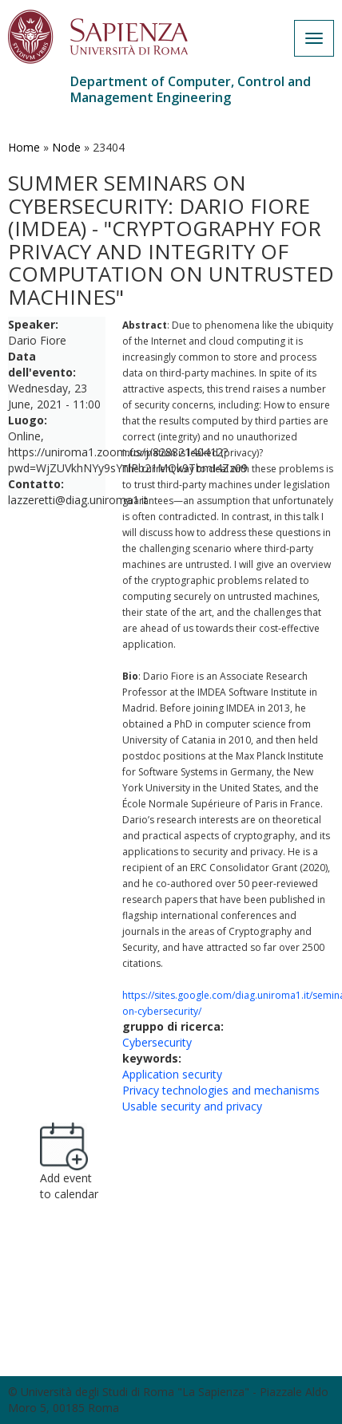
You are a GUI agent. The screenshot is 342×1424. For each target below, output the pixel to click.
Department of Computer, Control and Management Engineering (190, 89)
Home (24, 147)
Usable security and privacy (192, 1106)
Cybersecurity (157, 1042)
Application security (172, 1074)
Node (66, 147)
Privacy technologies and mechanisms (221, 1090)
